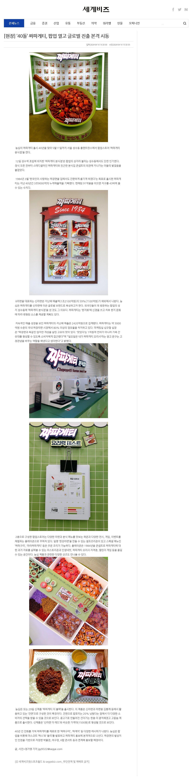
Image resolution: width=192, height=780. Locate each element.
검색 (184, 23)
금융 (33, 23)
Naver (186, 10)
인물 (120, 23)
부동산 (81, 23)
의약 (94, 23)
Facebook (173, 10)
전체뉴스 (14, 23)
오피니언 (134, 23)
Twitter (180, 10)
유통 (68, 23)
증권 (44, 23)
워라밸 (107, 23)
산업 (56, 23)
